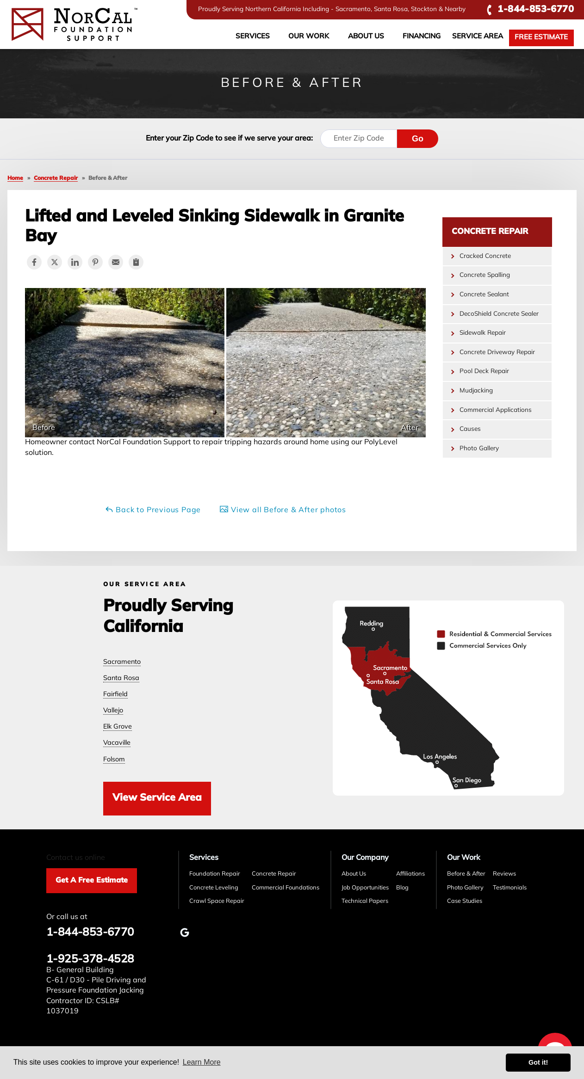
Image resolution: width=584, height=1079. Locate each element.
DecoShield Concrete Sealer (499, 314)
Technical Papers (365, 901)
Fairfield (115, 694)
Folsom (114, 759)
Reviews (504, 874)
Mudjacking (476, 391)
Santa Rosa (121, 678)
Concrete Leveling (213, 888)
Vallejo (113, 710)
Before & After (466, 874)
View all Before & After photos (282, 509)
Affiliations (410, 874)
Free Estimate (541, 37)
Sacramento (122, 662)
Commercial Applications (496, 410)
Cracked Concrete (485, 256)
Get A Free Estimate (92, 880)
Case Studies (464, 901)
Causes (470, 429)
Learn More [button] (202, 1062)
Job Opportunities (365, 888)
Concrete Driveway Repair (497, 352)
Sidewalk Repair (483, 333)
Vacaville (116, 743)
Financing (422, 36)
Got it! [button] (538, 1062)
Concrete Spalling (485, 275)
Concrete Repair (490, 232)
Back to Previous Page (153, 509)
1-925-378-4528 (90, 959)
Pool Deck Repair (484, 371)
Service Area (477, 36)
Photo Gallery (479, 449)
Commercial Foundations (285, 888)
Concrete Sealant (484, 295)
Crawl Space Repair (216, 901)
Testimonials (510, 888)
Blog (402, 888)
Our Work (308, 36)
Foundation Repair (214, 874)
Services (253, 36)
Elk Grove (117, 726)
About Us (366, 36)
